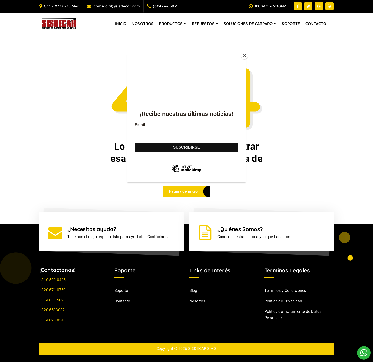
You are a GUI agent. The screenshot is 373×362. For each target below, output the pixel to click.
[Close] (244, 55)
